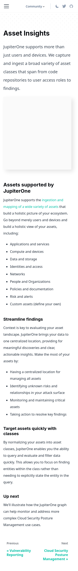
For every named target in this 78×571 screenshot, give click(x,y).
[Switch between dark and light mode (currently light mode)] (57, 6)
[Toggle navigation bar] (6, 6)
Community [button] (34, 6)
